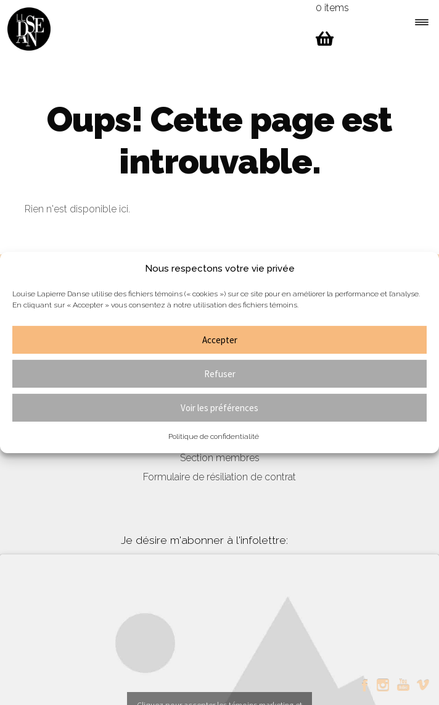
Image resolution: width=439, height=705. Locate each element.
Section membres (220, 458)
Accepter (219, 340)
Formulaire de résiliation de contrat (219, 477)
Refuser (220, 374)
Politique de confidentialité (213, 436)
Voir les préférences (219, 408)
